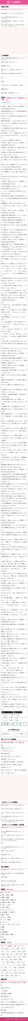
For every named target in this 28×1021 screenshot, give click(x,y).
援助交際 (10, 946)
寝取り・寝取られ (10, 962)
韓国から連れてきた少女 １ (9, 62)
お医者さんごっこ (6, 767)
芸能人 (7, 948)
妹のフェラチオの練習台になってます (12, 1002)
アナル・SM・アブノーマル (10, 924)
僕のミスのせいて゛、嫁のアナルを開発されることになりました (14, 771)
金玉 (15, 970)
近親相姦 (4, 932)
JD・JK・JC (5, 892)
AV (2, 967)
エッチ (3, 962)
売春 (15, 967)
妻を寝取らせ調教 (6, 993)
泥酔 (2, 927)
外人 (2, 937)
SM (19, 946)
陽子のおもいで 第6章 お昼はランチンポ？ (12, 70)
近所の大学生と (5, 988)
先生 (17, 717)
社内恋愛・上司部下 (8, 912)
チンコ (23, 717)
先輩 (11, 717)
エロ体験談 (4, 970)
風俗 (6, 967)
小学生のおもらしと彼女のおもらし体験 (12, 85)
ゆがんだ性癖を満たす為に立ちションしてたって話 (12, 18)
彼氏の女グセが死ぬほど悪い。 (9, 881)
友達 (10, 959)
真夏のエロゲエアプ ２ (8, 748)
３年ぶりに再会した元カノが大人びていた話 (12, 813)
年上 (6, 959)
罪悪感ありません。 (6, 66)
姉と (2, 77)
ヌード (11, 973)
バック (13, 964)
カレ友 (19, 956)
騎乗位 (7, 975)
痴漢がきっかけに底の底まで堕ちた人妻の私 (13, 984)
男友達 (15, 959)
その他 (3, 939)
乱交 (2, 929)
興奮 (2, 975)
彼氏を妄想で (5, 996)
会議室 (3, 954)
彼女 (18, 714)
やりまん (23, 948)
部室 (12, 714)
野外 (7, 954)
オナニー (4, 922)
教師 (18, 948)
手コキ (23, 962)
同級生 (5, 717)
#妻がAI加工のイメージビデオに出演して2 (12, 13)
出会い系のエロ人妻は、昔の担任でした (12, 808)
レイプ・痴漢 (5, 919)
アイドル (13, 948)
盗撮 (15, 946)
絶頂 (24, 973)
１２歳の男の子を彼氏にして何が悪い (12, 762)
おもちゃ (19, 964)
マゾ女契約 (4, 991)
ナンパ (8, 964)
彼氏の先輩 (4, 877)
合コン (12, 954)
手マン (3, 964)
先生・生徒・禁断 (8, 712)
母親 (25, 954)
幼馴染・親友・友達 (8, 902)
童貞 (11, 720)
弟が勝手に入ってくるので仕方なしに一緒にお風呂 (8, 734)
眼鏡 (24, 964)
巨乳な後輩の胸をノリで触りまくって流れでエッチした (12, 21)
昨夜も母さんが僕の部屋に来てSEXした (12, 73)
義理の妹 (9, 956)
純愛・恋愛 (19, 712)
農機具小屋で (4, 89)
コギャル (8, 951)
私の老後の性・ (6, 753)
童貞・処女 (5, 914)
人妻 (2, 948)
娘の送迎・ (4, 1010)
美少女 (24, 951)
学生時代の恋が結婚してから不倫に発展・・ (12, 744)
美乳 (6, 973)
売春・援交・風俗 (7, 934)
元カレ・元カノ (6, 905)
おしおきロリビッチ (7, 999)
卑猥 (12, 975)
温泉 (17, 954)
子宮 (2, 973)
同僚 (2, 959)
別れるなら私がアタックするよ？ (11, 756)
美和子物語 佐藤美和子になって (10, 93)
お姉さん (14, 951)
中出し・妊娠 (5, 917)
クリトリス (21, 970)
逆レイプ (3, 946)
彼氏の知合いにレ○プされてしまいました (12, 9)
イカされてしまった (7, 751)
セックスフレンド (7, 910)
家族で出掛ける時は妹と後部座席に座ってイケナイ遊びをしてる (13, 1006)
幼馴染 (20, 959)
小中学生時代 (21, 967)
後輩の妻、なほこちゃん (8, 759)
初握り (3, 81)
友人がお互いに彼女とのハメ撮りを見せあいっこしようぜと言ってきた (12, 25)
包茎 (17, 720)
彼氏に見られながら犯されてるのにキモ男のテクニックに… (12, 885)
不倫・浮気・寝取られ (8, 900)
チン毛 (5, 720)
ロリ (22, 946)
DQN (2, 951)
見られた (6, 714)
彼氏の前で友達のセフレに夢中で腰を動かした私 (12, 874)
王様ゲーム (17, 975)
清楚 (19, 951)
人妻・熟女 (5, 907)
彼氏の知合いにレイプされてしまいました (12, 869)
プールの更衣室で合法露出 (21, 734)
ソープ (10, 967)
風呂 (21, 954)
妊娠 (16, 973)
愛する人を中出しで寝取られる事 (11, 764)
